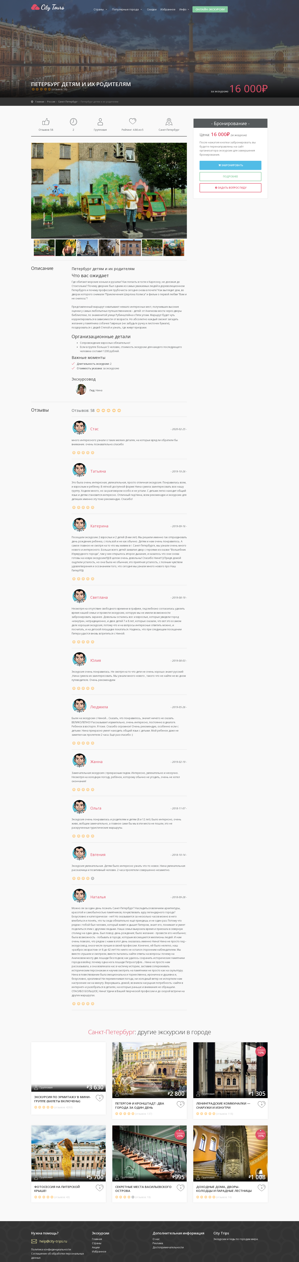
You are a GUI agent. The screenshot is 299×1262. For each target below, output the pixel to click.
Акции (96, 1247)
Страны (101, 9)
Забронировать (230, 165)
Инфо (184, 9)
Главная (97, 1239)
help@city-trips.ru (53, 1241)
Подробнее (230, 176)
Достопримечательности (168, 1247)
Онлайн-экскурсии (210, 9)
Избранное (168, 9)
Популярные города (127, 9)
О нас (156, 1239)
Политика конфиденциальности (51, 1249)
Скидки (152, 9)
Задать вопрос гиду (230, 187)
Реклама (158, 1243)
